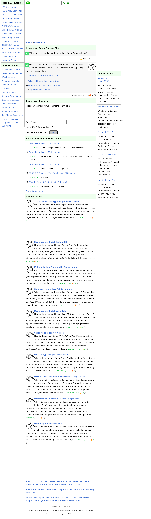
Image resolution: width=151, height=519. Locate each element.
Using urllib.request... (108, 154)
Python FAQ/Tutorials (12, 22)
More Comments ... (35, 193)
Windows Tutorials (10, 81)
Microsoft (84, 484)
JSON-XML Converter (12, 11)
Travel (72, 503)
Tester (29, 500)
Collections (51, 492)
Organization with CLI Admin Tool (44, 85)
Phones (64, 503)
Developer (39, 500)
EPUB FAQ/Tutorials (11, 34)
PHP (37, 487)
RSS (51, 487)
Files (74, 500)
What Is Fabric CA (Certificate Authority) (48, 184)
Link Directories (9, 104)
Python (44, 487)
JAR (63, 500)
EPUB (52, 484)
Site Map (90, 492)
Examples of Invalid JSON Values (45, 146)
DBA (47, 500)
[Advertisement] (13, 163)
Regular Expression (11, 100)
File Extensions (9, 92)
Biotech (50, 503)
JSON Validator (9, 7)
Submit (53, 135)
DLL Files (6, 89)
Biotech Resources (10, 111)
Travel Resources (10, 119)
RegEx (29, 503)
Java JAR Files (9, 85)
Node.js (30, 487)
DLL (68, 500)
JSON (75, 484)
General (61, 484)
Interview (67, 492)
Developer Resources (12, 73)
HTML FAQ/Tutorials (11, 38)
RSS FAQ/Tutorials (10, 45)
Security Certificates (11, 96)
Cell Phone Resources (12, 115)
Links (36, 503)
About (41, 492)
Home (29, 43)
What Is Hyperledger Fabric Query (45, 75)
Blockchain (40, 43)
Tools (57, 487)
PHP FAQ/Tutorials (10, 26)
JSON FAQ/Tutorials (11, 19)
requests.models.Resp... (109, 107)
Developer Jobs (9, 56)
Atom (81, 492)
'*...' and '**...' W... (106, 132)
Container (43, 484)
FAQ (60, 492)
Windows (55, 500)
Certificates (83, 500)
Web (78, 487)
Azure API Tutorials (11, 53)
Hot (35, 492)
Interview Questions (11, 60)
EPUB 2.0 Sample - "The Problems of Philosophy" (52, 175)
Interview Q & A (9, 108)
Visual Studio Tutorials (12, 49)
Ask (35, 495)
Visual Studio (67, 487)
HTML (68, 484)
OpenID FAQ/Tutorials (12, 30)
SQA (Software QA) (11, 70)
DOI (57, 503)
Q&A (43, 503)
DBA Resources (9, 77)
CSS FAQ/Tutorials (10, 41)
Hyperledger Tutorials (40, 90)
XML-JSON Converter (12, 15)
